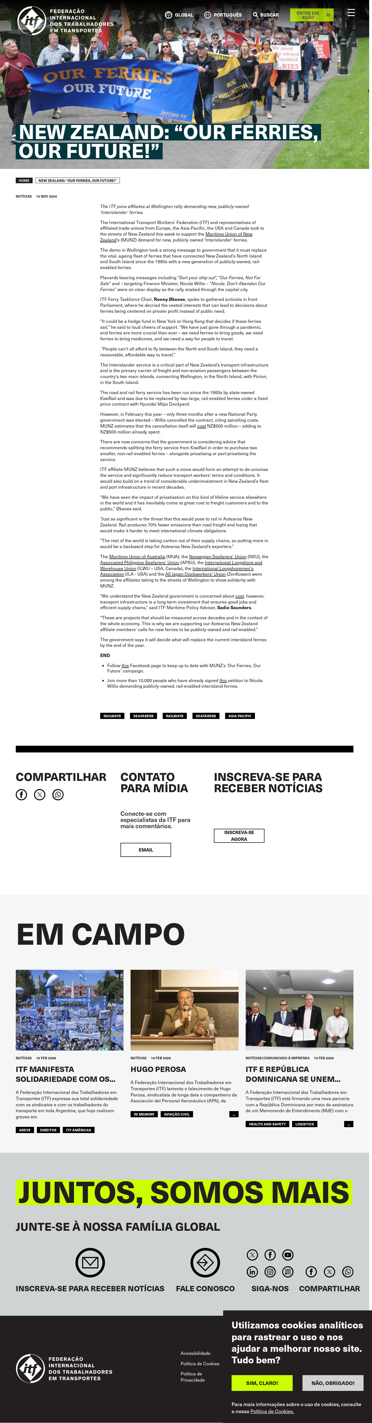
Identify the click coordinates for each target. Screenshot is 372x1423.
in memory (144, 1114)
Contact (205, 1265)
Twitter (252, 1255)
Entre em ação (308, 15)
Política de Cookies (200, 1363)
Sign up (90, 1265)
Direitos (48, 1129)
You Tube (288, 1255)
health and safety (267, 1124)
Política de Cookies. (272, 1411)
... (234, 1114)
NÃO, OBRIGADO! (333, 1383)
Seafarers (206, 715)
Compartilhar (61, 776)
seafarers (143, 715)
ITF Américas (78, 1129)
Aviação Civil (177, 1114)
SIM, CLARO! (262, 1383)
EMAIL (146, 849)
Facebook (270, 1255)
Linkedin (252, 1271)
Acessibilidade (195, 1353)
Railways (174, 715)
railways (112, 715)
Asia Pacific (240, 715)
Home (24, 180)
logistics (304, 1124)
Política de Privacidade (193, 1377)
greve (25, 1129)
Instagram (270, 1271)
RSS (288, 1271)
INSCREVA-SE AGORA (239, 835)
